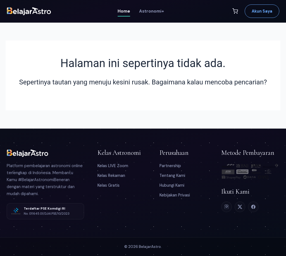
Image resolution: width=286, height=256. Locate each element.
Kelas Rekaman (111, 175)
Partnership (170, 165)
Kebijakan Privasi (174, 195)
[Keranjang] (235, 11)
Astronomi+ (151, 11)
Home (124, 11)
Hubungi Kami (171, 185)
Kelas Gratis (108, 185)
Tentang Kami (172, 175)
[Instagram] (226, 207)
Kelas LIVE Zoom (112, 165)
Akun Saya (262, 11)
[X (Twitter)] (240, 207)
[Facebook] (253, 207)
